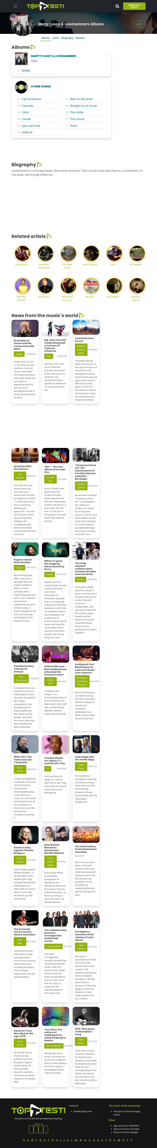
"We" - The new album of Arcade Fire (54, 469)
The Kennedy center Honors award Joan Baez (24, 932)
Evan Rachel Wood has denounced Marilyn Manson (54, 849)
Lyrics (55, 37)
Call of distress (31, 99)
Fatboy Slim (50, 681)
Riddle (26, 70)
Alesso (49, 574)
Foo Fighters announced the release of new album (84, 936)
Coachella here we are (84, 340)
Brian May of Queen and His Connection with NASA (24, 345)
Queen (19, 354)
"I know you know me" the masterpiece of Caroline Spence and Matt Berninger (85, 472)
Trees (73, 126)
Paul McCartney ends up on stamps (24, 668)
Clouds (26, 119)
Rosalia (81, 579)
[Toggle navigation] (15, 6)
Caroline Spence (81, 486)
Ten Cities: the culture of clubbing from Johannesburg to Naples (55, 1035)
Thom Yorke (20, 769)
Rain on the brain (81, 99)
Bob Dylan (81, 1041)
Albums (45, 37)
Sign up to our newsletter (126, 1125)
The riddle (76, 112)
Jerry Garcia (19, 1043)
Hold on (27, 132)
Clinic (25, 112)
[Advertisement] (130, 87)
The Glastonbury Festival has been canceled (86, 849)
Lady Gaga (81, 766)
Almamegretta (54, 1045)
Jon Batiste (20, 476)
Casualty (27, 106)
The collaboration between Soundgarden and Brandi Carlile (55, 936)
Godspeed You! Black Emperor (82, 681)
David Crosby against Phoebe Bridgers (24, 850)
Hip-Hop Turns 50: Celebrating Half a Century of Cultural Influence (55, 345)
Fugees (19, 567)
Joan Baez (19, 941)
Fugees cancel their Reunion (23, 561)
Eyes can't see (31, 126)
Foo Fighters (81, 947)
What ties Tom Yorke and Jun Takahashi (23, 759)
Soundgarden (53, 946)
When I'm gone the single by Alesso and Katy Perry (54, 565)
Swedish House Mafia (81, 350)
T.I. (47, 768)
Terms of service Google (125, 1132)
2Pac (48, 356)
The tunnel (77, 119)
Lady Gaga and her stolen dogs (84, 758)
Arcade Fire (50, 479)
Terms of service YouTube (126, 1128)
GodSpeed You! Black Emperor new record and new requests (85, 668)
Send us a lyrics (134, 6)
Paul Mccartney (21, 678)
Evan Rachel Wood (50, 862)
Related (80, 37)
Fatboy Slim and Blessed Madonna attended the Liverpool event (55, 670)
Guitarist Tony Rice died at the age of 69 (23, 1033)
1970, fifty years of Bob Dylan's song (85, 1031)
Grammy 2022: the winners (23, 468)
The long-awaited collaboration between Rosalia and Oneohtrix (85, 569)
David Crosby (20, 860)
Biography (67, 37)
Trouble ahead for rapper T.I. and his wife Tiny (54, 760)
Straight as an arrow (83, 106)
